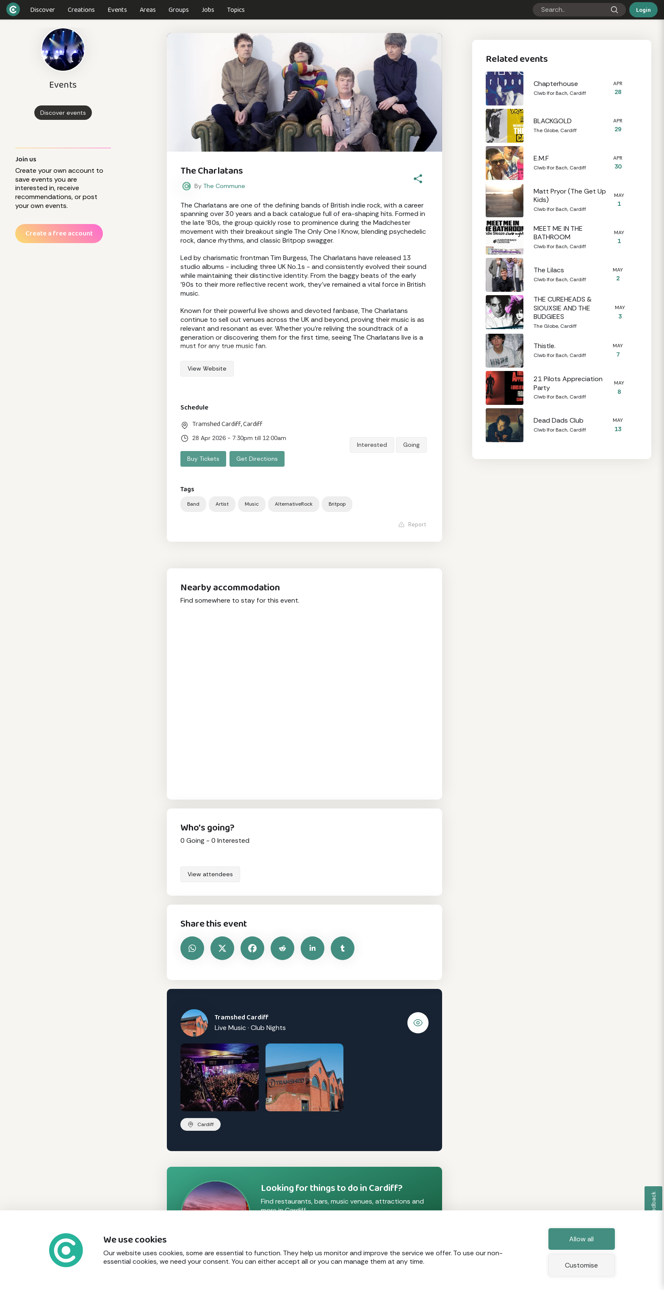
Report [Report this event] (412, 524)
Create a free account (59, 233)
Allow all (581, 1239)
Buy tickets (203, 458)
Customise (581, 1265)
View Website (207, 368)
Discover (42, 9)
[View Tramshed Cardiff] (418, 1022)
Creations (81, 9)
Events (117, 9)
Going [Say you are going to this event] (411, 444)
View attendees (210, 874)
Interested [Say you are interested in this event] (372, 444)
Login (643, 10)
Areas (148, 9)
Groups (179, 9)
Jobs (208, 9)
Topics (236, 9)
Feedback (653, 1204)
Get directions (257, 458)
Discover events (63, 112)
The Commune (224, 186)
